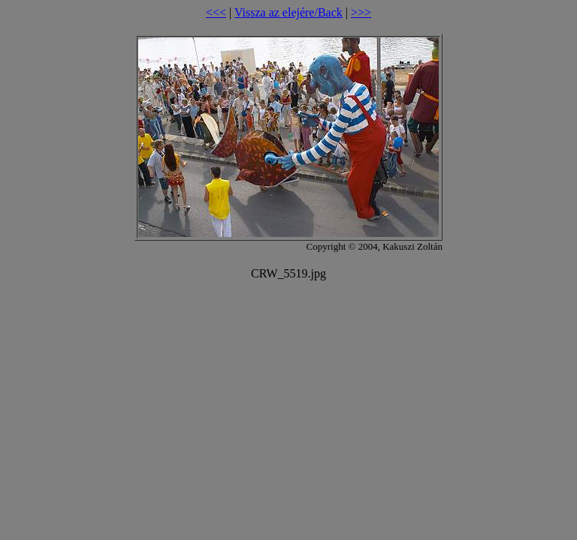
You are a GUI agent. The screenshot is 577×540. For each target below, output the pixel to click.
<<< (216, 12)
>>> (361, 12)
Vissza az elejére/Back (288, 12)
